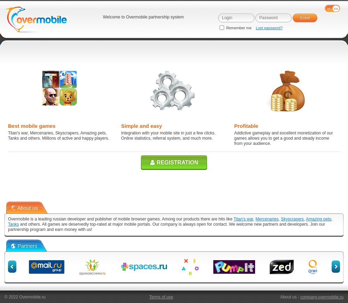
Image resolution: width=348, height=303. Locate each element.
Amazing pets (318, 219)
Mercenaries (266, 219)
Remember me (236, 28)
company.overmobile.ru (321, 297)
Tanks (13, 224)
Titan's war (243, 219)
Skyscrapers (292, 219)
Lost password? (269, 28)
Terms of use (161, 297)
